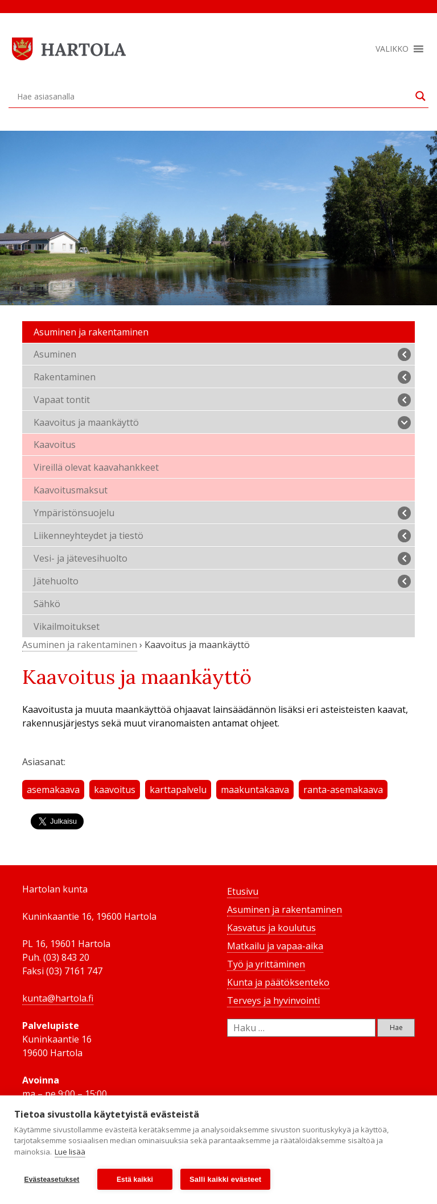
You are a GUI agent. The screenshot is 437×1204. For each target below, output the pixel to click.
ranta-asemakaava (343, 789)
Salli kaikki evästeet (225, 1179)
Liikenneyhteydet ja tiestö (222, 535)
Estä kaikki (135, 1180)
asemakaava (53, 789)
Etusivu (242, 891)
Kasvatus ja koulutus (271, 927)
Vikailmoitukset (67, 626)
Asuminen (222, 354)
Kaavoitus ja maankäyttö (222, 422)
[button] (392, 49)
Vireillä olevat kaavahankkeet (96, 467)
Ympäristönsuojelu (222, 513)
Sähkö (47, 603)
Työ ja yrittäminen (266, 964)
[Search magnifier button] (420, 96)
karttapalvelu (178, 789)
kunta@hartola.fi (57, 998)
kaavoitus (114, 789)
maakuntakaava (255, 789)
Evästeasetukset (51, 1180)
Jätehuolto (222, 581)
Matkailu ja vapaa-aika (275, 946)
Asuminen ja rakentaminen (91, 332)
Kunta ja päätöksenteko (278, 982)
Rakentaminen (222, 377)
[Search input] (213, 96)
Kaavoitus (55, 444)
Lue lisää (70, 1152)
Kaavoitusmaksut (71, 490)
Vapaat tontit (222, 399)
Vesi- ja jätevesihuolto (222, 558)
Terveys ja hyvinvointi (273, 1000)
